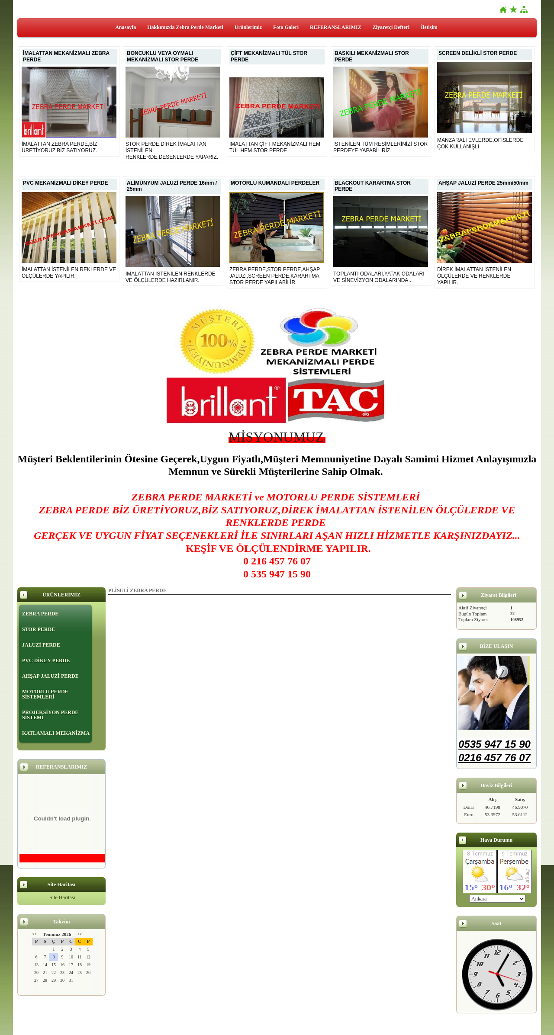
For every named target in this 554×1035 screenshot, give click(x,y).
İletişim (429, 27)
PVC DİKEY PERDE (46, 660)
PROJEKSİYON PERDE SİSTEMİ (50, 715)
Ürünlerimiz (248, 27)
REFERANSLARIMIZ (335, 27)
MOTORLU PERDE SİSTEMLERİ (45, 694)
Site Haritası (62, 897)
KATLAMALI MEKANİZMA (56, 733)
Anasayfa (125, 27)
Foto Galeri (286, 27)
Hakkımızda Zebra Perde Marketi (185, 27)
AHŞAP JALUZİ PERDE (50, 676)
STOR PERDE (38, 629)
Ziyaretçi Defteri (391, 27)
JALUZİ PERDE (41, 645)
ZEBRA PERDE (40, 614)
